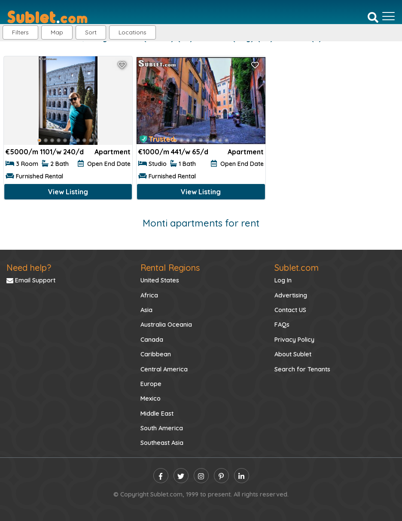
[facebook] (160, 475)
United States (159, 280)
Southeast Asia (161, 443)
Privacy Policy (294, 339)
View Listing (68, 191)
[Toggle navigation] (388, 16)
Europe (150, 384)
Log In (283, 280)
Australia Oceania (166, 324)
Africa (149, 295)
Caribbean (155, 354)
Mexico (150, 398)
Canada (151, 339)
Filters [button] (20, 32)
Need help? (28, 267)
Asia (146, 310)
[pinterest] (221, 475)
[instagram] (201, 475)
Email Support (30, 280)
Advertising (290, 295)
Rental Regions (170, 267)
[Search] (373, 16)
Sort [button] (91, 32)
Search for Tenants (302, 369)
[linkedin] (241, 475)
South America (161, 428)
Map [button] (57, 32)
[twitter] (181, 475)
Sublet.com (296, 267)
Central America (164, 369)
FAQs (281, 324)
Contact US (290, 310)
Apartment (112, 151)
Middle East (157, 413)
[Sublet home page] (47, 16)
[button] (132, 32)
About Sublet (292, 354)
